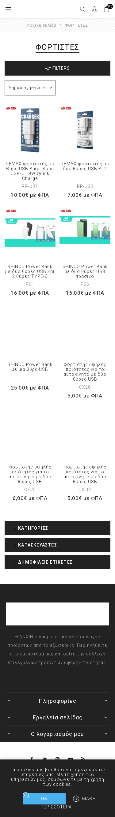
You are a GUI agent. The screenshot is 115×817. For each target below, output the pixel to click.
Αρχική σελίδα (41, 25)
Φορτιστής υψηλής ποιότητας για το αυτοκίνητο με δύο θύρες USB (84, 372)
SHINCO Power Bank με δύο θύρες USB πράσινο (85, 271)
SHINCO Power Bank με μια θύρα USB (29, 367)
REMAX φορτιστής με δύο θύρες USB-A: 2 (85, 166)
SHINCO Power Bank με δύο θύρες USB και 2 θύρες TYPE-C (30, 271)
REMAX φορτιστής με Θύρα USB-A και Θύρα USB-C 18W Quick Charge (30, 171)
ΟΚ (44, 798)
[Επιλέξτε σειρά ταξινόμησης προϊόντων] (30, 87)
